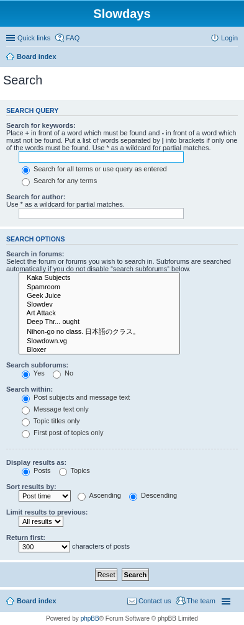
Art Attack (99, 313)
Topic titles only (50, 421)
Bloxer (99, 350)
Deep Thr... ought (99, 322)
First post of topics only (63, 432)
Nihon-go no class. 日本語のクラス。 (99, 332)
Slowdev (99, 304)
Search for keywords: (41, 125)
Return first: (25, 537)
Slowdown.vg (99, 341)
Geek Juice (99, 296)
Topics (74, 470)
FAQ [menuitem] (72, 38)
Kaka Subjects (99, 278)
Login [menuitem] (229, 38)
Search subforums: (37, 365)
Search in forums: (35, 254)
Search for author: (35, 196)
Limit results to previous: (47, 512)
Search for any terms (59, 180)
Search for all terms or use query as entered (94, 169)
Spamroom (99, 287)
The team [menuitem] (201, 601)
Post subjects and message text (76, 397)
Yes (33, 373)
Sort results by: (31, 486)
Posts (36, 470)
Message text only (55, 409)
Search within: (29, 389)
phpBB (90, 618)
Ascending (99, 495)
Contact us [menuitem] (154, 601)
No (63, 373)
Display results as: (36, 462)
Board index (36, 601)
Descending (153, 495)
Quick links (33, 38)
